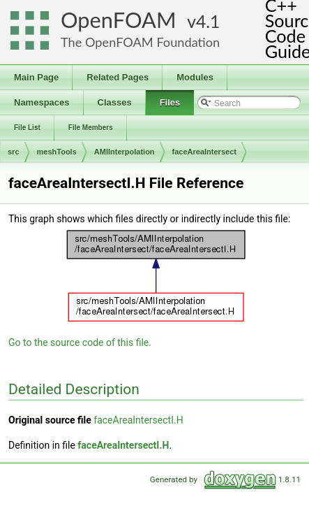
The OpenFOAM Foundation (140, 42)
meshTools (57, 151)
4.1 (208, 21)
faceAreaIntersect (204, 151)
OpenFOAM (118, 20)
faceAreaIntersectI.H (138, 420)
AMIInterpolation (124, 151)
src (14, 151)
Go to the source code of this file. (79, 342)
